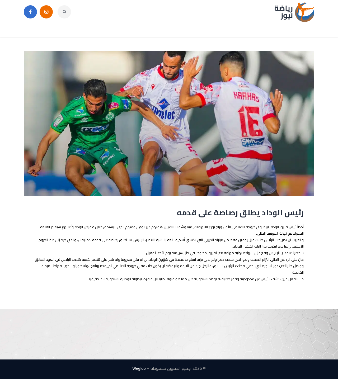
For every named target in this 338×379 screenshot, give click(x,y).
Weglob (139, 368)
